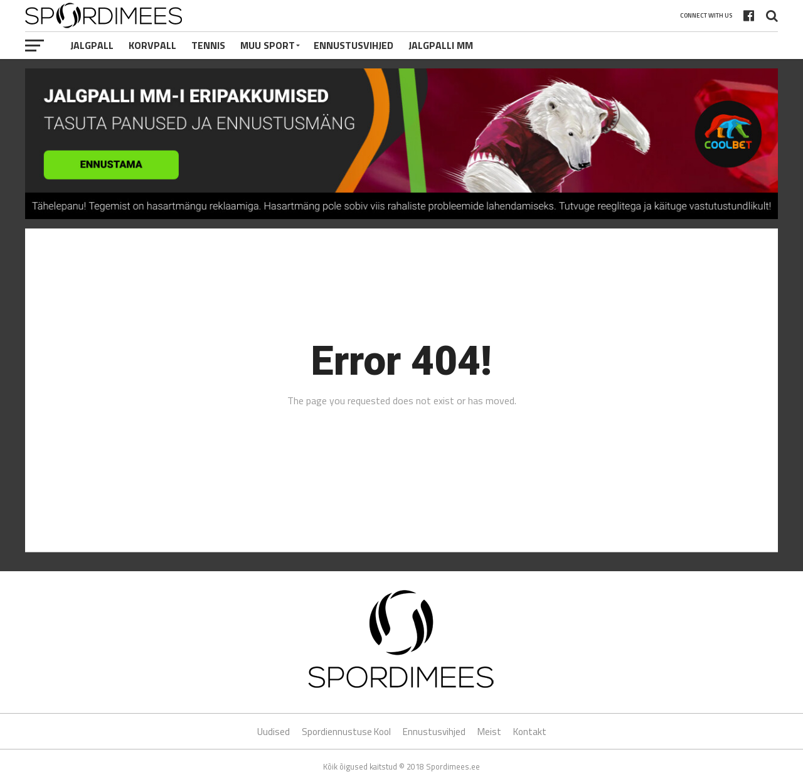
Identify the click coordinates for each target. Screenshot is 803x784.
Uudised (273, 731)
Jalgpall (92, 45)
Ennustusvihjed (353, 45)
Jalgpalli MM (440, 45)
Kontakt (529, 731)
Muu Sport (267, 45)
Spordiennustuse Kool (346, 731)
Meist (489, 731)
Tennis (208, 45)
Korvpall (152, 45)
